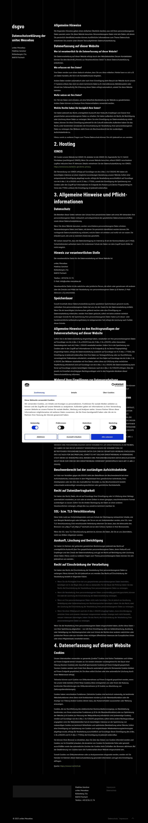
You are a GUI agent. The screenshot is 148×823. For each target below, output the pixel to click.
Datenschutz (111, 790)
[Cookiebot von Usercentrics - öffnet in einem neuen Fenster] (113, 385)
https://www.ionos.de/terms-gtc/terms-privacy (72, 167)
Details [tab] (74, 393)
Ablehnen (41, 437)
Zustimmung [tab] (39, 393)
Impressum (110, 787)
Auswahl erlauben (74, 437)
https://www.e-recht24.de (70, 766)
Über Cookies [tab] (108, 393)
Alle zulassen (107, 437)
